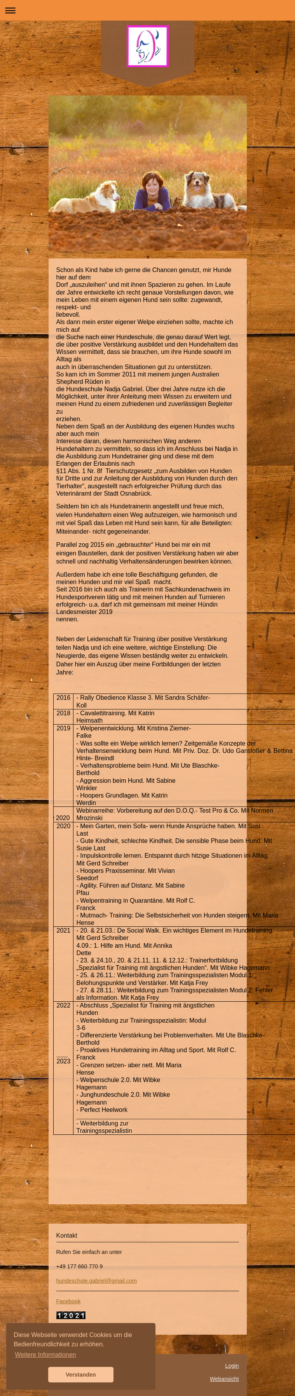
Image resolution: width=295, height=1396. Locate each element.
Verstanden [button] (81, 1375)
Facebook (68, 1301)
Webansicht (224, 1379)
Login (232, 1366)
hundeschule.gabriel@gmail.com (96, 1281)
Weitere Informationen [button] (45, 1354)
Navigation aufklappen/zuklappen (147, 10)
